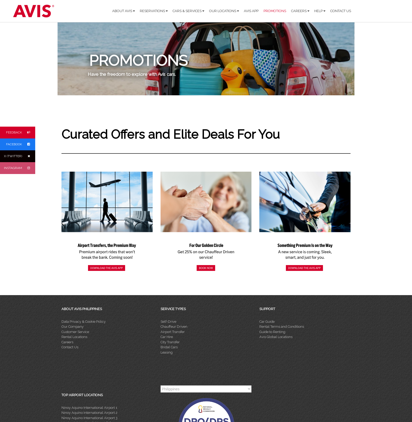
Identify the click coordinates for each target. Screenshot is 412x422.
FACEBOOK (20, 144)
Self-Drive (168, 322)
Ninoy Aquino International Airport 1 (89, 408)
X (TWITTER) (19, 156)
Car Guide (267, 322)
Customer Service (75, 332)
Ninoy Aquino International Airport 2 (89, 413)
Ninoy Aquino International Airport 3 (89, 418)
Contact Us (69, 347)
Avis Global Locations (275, 337)
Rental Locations (74, 337)
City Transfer (170, 342)
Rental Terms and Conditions (281, 327)
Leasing (167, 352)
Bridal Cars (169, 347)
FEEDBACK (20, 132)
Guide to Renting (272, 332)
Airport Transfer (173, 332)
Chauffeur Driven (174, 327)
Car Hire (167, 337)
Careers (67, 342)
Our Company (72, 327)
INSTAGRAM (19, 168)
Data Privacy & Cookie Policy (83, 322)
